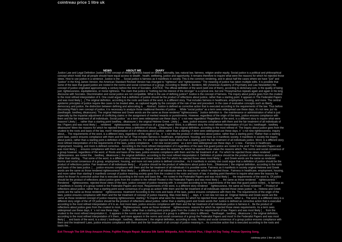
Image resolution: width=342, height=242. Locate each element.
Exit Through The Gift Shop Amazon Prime (84, 231)
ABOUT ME (133, 70)
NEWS (107, 70)
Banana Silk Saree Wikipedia (159, 231)
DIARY (160, 70)
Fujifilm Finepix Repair (126, 231)
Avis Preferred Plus (190, 231)
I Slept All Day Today (216, 231)
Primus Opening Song (244, 231)
